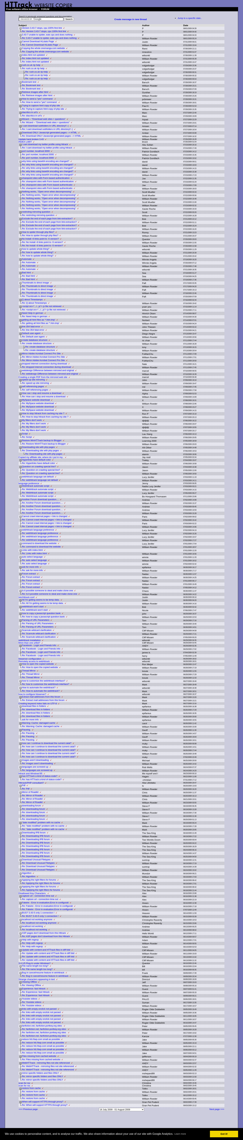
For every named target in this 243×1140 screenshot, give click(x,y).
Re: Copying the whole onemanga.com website (45, 51)
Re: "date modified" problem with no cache (43, 826)
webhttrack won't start (33, 606)
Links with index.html (32, 550)
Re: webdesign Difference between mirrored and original (50, 373)
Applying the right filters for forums (39, 880)
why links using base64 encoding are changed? (45, 161)
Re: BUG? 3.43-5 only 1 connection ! (40, 916)
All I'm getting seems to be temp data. (41, 600)
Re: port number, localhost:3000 (38, 154)
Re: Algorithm (28, 876)
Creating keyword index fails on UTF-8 (38, 703)
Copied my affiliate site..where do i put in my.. (41, 457)
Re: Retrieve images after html (37, 95)
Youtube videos (29, 998)
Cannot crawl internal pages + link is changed (44, 516)
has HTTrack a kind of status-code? (39, 776)
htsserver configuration (30, 659)
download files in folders (34, 706)
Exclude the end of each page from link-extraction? (47, 218)
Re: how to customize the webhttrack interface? (45, 684)
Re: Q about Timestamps (34, 303)
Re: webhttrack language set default (40, 480)
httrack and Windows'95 (30, 773)
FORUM (45, 9)
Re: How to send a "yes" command (39, 102)
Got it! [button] (224, 1134)
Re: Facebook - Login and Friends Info (41, 648)
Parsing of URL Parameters (35, 620)
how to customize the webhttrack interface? (43, 680)
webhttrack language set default (38, 476)
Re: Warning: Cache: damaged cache (40, 726)
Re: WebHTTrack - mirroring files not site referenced (48, 1066)
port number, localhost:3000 (36, 151)
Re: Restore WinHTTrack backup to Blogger (44, 443)
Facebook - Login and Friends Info (39, 645)
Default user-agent (31, 333)
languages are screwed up (35, 767)
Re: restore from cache (33, 1091)
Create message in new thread (130, 19)
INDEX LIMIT (25, 142)
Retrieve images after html (35, 92)
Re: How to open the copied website (40, 667)
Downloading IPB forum (34, 832)
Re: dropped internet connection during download (46, 367)
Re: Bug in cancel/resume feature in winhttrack (45, 976)
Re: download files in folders (36, 709)
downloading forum (31, 805)
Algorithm (26, 873)
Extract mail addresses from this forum (41, 697)
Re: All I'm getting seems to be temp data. (42, 603)
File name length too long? (35, 966)
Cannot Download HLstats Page (38, 41)
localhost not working (32, 926)
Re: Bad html (28, 276)
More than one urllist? (29, 643)
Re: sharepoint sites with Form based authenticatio (47, 185)
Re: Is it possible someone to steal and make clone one (49, 594)
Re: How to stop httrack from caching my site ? (45, 416)
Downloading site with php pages (38, 447)
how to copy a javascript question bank (41, 613)
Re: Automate (29, 262)
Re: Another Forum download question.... (42, 503)
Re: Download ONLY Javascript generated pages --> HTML (51, 136)
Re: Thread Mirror (31, 674)
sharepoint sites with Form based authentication (46, 178)
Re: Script (27, 437)
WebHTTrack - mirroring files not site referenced (46, 1063)
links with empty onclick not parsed (39, 1009)
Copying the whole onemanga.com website (43, 48)
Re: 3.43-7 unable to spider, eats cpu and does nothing (49, 38)
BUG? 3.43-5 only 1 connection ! (38, 912)
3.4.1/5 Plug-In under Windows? (35, 963)
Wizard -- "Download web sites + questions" (43, 119)
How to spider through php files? (38, 232)
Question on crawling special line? (39, 466)
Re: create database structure (37, 343)
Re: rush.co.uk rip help (33, 68)
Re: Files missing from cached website (41, 1059)
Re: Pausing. (28, 733)
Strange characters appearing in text (37, 979)
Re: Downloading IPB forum (36, 836)
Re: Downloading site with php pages (40, 450)
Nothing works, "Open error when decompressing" (47, 191)
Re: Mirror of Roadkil (32, 795)
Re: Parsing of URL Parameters (37, 623)
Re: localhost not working (34, 929)
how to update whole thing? (35, 249)
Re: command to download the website (41, 546)
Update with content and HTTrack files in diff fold (46, 950)
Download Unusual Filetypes (36, 859)
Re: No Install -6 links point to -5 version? (42, 242)
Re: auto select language (34, 560)
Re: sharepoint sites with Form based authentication (48, 181)
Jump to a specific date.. (190, 18)
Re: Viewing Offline (31, 985)
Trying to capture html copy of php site (41, 105)
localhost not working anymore (37, 919)
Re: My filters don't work (34, 423)
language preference (29, 483)
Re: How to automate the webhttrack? (41, 691)
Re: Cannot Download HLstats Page (40, 45)
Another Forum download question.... (40, 499)
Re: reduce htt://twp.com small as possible (43, 1042)
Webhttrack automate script (35, 486)
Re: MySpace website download (38, 403)
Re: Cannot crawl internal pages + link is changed (46, 519)
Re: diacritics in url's (32, 115)
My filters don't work (32, 420)
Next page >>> (216, 1109)
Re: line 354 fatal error (33, 330)
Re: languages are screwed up (37, 770)
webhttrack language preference (38, 530)
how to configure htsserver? (32, 694)
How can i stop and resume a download (41, 393)
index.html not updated (33, 55)
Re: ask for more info (32, 570)
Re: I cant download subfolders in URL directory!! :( (47, 129)
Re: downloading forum (33, 809)
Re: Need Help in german (34, 316)
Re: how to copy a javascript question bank (43, 616)
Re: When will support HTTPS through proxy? (45, 1105)
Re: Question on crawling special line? (41, 470)
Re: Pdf (25, 788)
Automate (27, 259)
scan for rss (24, 1083)
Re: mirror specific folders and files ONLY (42, 1076)
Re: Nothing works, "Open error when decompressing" (49, 195)
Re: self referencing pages (35, 389)
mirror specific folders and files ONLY (40, 1073)
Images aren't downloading (35, 760)
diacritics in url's (30, 112)
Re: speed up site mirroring (35, 383)
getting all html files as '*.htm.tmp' (38, 319)
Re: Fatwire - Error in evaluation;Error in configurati (47, 906)
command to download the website (39, 543)
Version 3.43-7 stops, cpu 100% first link (42, 28)
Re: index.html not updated (35, 58)
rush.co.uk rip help (31, 65)
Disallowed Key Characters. (32, 893)
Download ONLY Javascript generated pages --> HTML (49, 132)
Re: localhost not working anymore (39, 923)
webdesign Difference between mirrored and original (48, 370)
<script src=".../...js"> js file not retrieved (41, 306)
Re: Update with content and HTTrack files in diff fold (48, 953)
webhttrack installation (30, 640)
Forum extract (29, 573)
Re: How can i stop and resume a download (43, 396)
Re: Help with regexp (32, 943)
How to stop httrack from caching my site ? (43, 413)
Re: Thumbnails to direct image (37, 286)
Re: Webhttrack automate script (37, 489)
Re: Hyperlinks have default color (38, 463)
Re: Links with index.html (34, 553)
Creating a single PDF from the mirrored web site (43, 377)
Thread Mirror (29, 670)
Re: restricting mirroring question (38, 215)
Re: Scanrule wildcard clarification (39, 633)
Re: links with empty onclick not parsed (41, 1012)
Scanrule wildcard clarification (37, 630)
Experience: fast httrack (33, 988)
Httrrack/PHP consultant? (31, 783)
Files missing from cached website (39, 1056)
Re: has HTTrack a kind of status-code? (41, 779)
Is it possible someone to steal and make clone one (47, 590)
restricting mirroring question (36, 212)
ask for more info (30, 567)
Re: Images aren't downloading (37, 763)
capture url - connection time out (38, 896)
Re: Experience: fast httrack (36, 992)
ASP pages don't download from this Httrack (44, 933)
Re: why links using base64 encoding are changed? (47, 164)
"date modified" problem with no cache (41, 822)
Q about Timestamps (32, 299)
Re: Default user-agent (33, 336)
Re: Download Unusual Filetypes (38, 863)
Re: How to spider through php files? (40, 235)
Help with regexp (30, 939)
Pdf (23, 785)
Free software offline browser (22, 9)
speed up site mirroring (33, 379)
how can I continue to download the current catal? (46, 743)
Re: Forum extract (31, 577)
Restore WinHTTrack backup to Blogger (42, 440)
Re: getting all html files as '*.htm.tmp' (40, 323)
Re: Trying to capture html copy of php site (43, 109)
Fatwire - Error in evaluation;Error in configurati (45, 902)
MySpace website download (36, 400)
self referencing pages (33, 386)
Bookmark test (29, 82)
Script (25, 433)
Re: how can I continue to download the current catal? (49, 746)
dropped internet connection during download (44, 363)
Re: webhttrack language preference (40, 533)
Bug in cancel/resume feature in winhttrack (43, 972)
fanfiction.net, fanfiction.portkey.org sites (42, 1025)
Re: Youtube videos (31, 1002)
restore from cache (31, 1088)
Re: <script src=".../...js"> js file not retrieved (43, 309)
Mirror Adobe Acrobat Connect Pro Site (41, 353)
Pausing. (26, 729)
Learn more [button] (180, 1134)
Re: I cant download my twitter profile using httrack (47, 147)
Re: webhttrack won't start (35, 610)
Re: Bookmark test (31, 85)
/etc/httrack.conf (26, 597)
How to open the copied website (38, 664)
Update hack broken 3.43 (31, 139)
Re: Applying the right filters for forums (41, 883)
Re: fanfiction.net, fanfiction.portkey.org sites (44, 1029)
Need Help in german (32, 313)
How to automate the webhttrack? (39, 687)
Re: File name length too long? (37, 969)
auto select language (32, 556)
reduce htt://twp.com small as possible (41, 1039)
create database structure (34, 340)
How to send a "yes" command (37, 99)
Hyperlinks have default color (36, 459)
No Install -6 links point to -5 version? (40, 239)
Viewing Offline (29, 982)
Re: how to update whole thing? (37, 252)
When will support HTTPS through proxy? (42, 1101)
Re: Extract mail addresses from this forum (43, 700)
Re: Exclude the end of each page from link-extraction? (49, 222)
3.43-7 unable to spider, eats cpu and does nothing (47, 34)
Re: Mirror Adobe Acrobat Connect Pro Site (43, 357)
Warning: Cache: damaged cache (38, 723)
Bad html (26, 272)
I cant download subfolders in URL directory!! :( (45, 125)
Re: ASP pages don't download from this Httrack (46, 936)
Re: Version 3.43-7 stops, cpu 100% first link (44, 31)
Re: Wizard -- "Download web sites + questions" (46, 122)
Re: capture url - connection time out (40, 899)
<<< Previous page (28, 1109)
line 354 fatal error (31, 326)
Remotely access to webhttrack (34, 661)
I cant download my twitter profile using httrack (45, 144)
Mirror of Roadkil (30, 792)
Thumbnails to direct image (35, 282)
